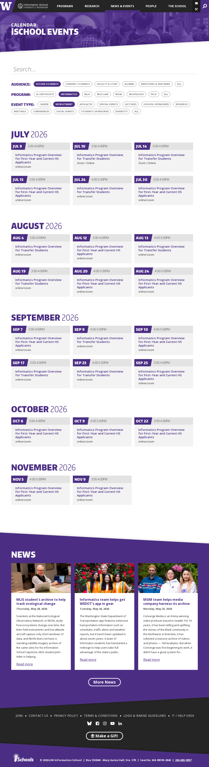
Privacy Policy (66, 716)
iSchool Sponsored (156, 104)
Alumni (129, 83)
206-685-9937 (183, 760)
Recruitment (64, 104)
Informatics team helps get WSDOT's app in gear (102, 601)
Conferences (41, 111)
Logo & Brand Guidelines (144, 716)
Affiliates (86, 104)
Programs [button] (65, 6)
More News (104, 682)
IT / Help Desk (183, 716)
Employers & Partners (155, 83)
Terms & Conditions (101, 716)
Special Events (108, 104)
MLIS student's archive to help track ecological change (41, 601)
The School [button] (177, 6)
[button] (196, 9)
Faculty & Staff (107, 83)
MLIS (87, 94)
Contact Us (38, 716)
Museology (136, 94)
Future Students (47, 83)
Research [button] (92, 6)
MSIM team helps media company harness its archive (166, 601)
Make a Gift (104, 736)
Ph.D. (154, 94)
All (180, 83)
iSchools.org (23, 757)
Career (44, 104)
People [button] (151, 6)
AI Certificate (45, 94)
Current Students (78, 83)
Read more (24, 664)
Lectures (131, 104)
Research (182, 104)
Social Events (65, 111)
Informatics (69, 94)
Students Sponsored (95, 111)
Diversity (122, 111)
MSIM (118, 94)
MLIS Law (102, 94)
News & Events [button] (122, 6)
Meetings (20, 111)
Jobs (19, 716)
